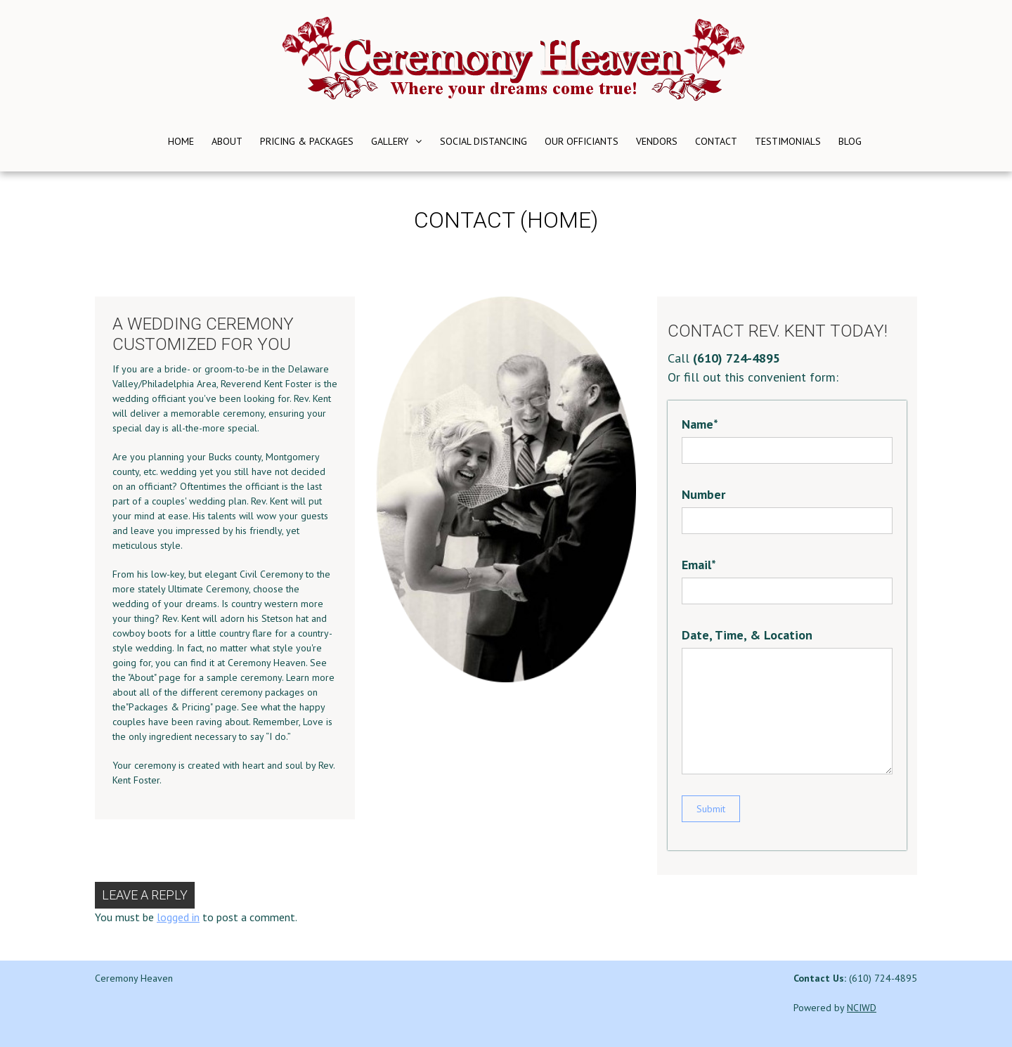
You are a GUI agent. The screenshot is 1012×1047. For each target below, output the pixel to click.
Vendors (656, 141)
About (227, 141)
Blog (850, 141)
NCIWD (861, 1007)
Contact (716, 141)
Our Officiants (581, 141)
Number (703, 494)
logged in (178, 917)
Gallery (389, 141)
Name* (700, 424)
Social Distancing (483, 141)
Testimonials (788, 141)
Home (181, 141)
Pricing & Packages (306, 141)
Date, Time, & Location (747, 635)
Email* (699, 565)
